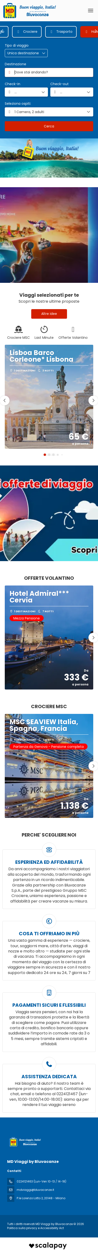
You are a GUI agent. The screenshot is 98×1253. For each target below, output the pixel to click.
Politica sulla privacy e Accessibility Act (35, 1228)
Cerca (49, 126)
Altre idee (49, 313)
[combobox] (49, 72)
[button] (2, 31)
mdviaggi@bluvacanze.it (35, 1190)
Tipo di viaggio (17, 45)
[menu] (91, 10)
